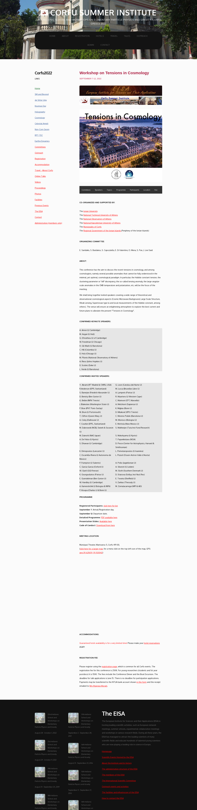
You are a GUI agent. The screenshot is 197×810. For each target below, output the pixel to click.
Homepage (107, 751)
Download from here (105, 525)
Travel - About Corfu (44, 170)
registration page (109, 666)
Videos (38, 182)
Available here (105, 521)
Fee (155, 190)
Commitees (86, 190)
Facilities (38, 199)
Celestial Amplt (41, 123)
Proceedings (40, 188)
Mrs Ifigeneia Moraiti (98, 686)
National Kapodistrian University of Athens (101, 223)
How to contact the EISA (113, 798)
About (65, 36)
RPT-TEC (39, 135)
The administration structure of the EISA (119, 769)
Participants (134, 190)
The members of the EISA (113, 775)
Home (52, 36)
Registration (82, 36)
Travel (114, 36)
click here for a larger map (91, 548)
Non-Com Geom (42, 129)
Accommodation (42, 164)
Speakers (99, 190)
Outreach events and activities (115, 786)
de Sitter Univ (41, 100)
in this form (142, 682)
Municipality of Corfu (92, 227)
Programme (121, 190)
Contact (105, 45)
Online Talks (40, 176)
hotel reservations (152, 643)
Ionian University (90, 211)
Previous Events (42, 205)
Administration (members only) (48, 223)
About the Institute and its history (117, 763)
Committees (40, 147)
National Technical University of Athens (100, 215)
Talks (127, 36)
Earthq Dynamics (42, 141)
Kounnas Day (40, 106)
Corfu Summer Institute (98, 12)
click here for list (110, 506)
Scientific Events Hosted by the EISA (118, 757)
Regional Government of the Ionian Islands (102, 230)
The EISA (39, 211)
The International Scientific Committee (119, 780)
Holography (40, 112)
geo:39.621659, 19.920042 (91, 552)
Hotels (100, 36)
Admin (90, 45)
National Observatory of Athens (97, 219)
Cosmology (40, 117)
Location (146, 190)
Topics (109, 190)
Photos (38, 194)
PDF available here (109, 517)
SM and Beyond (42, 94)
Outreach (142, 36)
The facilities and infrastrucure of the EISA (120, 792)
